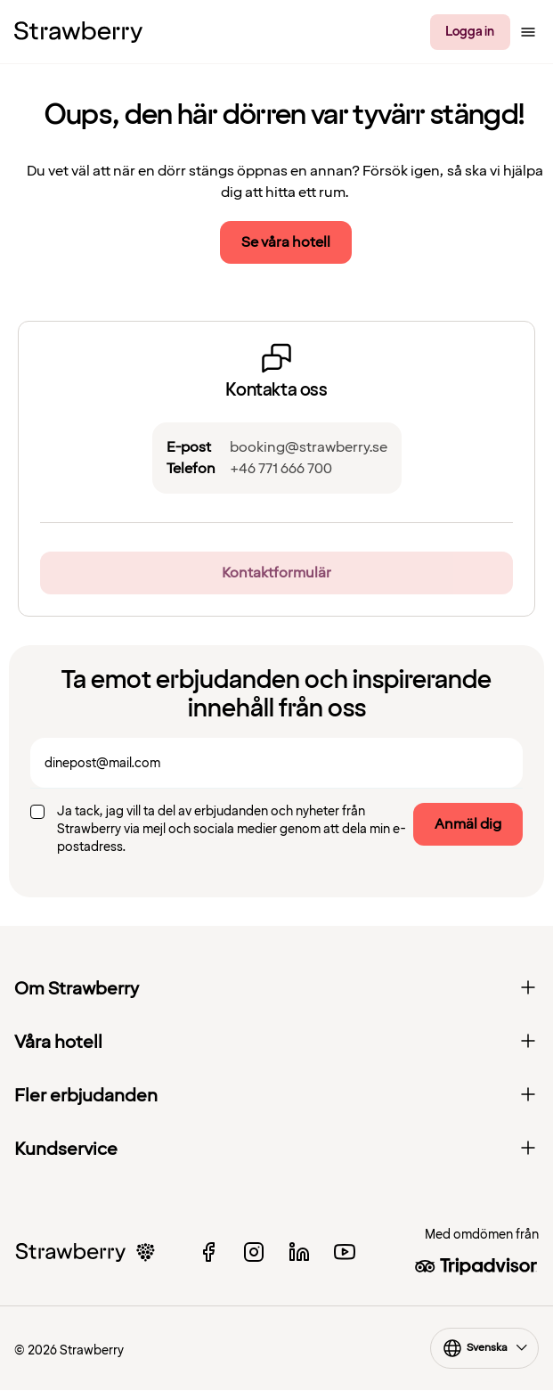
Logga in (469, 31)
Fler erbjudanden (276, 1096)
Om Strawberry (276, 989)
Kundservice (276, 1149)
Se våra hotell (285, 242)
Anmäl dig (468, 824)
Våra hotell (276, 1042)
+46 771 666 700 (281, 469)
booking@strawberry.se (308, 447)
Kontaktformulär (276, 573)
